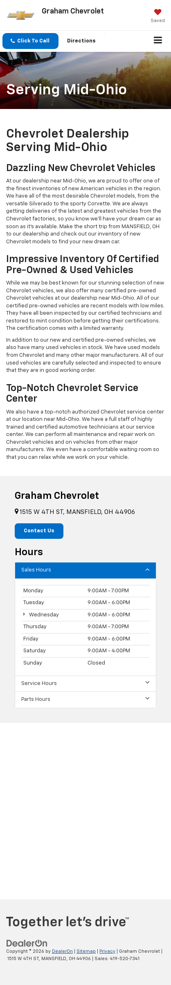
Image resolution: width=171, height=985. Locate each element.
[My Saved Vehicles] (158, 16)
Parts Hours (85, 699)
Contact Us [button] (39, 531)
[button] (30, 41)
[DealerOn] (27, 943)
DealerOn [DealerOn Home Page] (62, 951)
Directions (81, 41)
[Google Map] (85, 804)
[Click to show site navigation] (158, 41)
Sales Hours (85, 570)
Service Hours (85, 683)
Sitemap (86, 951)
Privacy (107, 951)
